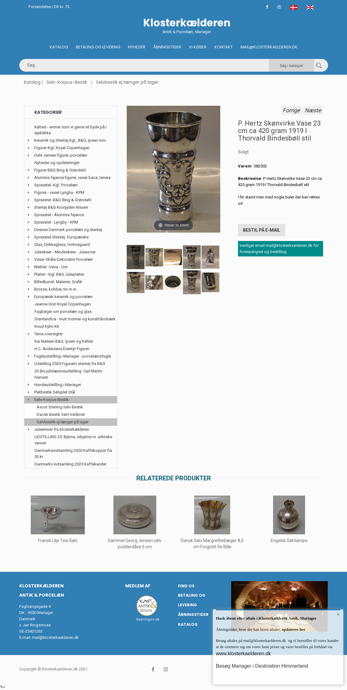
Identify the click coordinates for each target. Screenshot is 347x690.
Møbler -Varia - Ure (50, 267)
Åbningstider (167, 47)
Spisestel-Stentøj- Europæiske (61, 237)
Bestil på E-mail (261, 230)
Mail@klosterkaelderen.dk (269, 47)
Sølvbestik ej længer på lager (127, 82)
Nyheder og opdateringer (57, 162)
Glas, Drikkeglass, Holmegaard (62, 244)
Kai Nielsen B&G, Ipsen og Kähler (63, 341)
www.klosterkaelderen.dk (243, 653)
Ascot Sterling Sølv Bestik (60, 407)
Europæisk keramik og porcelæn (63, 296)
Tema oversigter (48, 334)
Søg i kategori (291, 66)
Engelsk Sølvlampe (289, 540)
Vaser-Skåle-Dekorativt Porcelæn (63, 259)
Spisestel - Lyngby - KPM (56, 222)
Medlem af (137, 586)
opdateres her (293, 629)
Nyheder (136, 47)
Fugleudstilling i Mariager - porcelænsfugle (72, 356)
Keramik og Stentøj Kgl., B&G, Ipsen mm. (70, 140)
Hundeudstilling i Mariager (57, 384)
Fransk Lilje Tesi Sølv (58, 540)
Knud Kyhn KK (46, 326)
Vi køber (198, 47)
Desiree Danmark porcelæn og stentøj (68, 229)
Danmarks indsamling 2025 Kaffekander (70, 464)
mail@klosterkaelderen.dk (55, 637)
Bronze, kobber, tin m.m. (55, 289)
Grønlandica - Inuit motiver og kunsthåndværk (75, 319)
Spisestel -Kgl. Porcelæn (56, 185)
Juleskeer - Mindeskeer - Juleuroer (65, 252)
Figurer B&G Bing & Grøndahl (60, 170)
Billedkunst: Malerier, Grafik (58, 281)
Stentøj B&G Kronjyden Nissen (61, 207)
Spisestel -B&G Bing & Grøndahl (62, 200)
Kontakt (223, 47)
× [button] (338, 614)
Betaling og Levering (98, 47)
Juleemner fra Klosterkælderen (61, 429)
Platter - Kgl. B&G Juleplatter (59, 274)
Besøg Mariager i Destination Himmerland (262, 666)
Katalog (59, 47)
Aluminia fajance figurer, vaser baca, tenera (72, 177)
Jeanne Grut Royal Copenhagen (62, 304)
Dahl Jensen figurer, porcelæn (60, 155)
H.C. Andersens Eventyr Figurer (61, 348)
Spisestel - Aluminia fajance (59, 214)
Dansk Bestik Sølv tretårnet (61, 414)
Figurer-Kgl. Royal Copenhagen (61, 147)
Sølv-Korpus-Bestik (67, 82)
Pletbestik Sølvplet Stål (54, 392)
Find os (186, 586)
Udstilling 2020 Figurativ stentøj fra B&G (69, 363)
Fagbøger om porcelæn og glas (63, 311)
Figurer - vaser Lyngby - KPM (59, 192)
